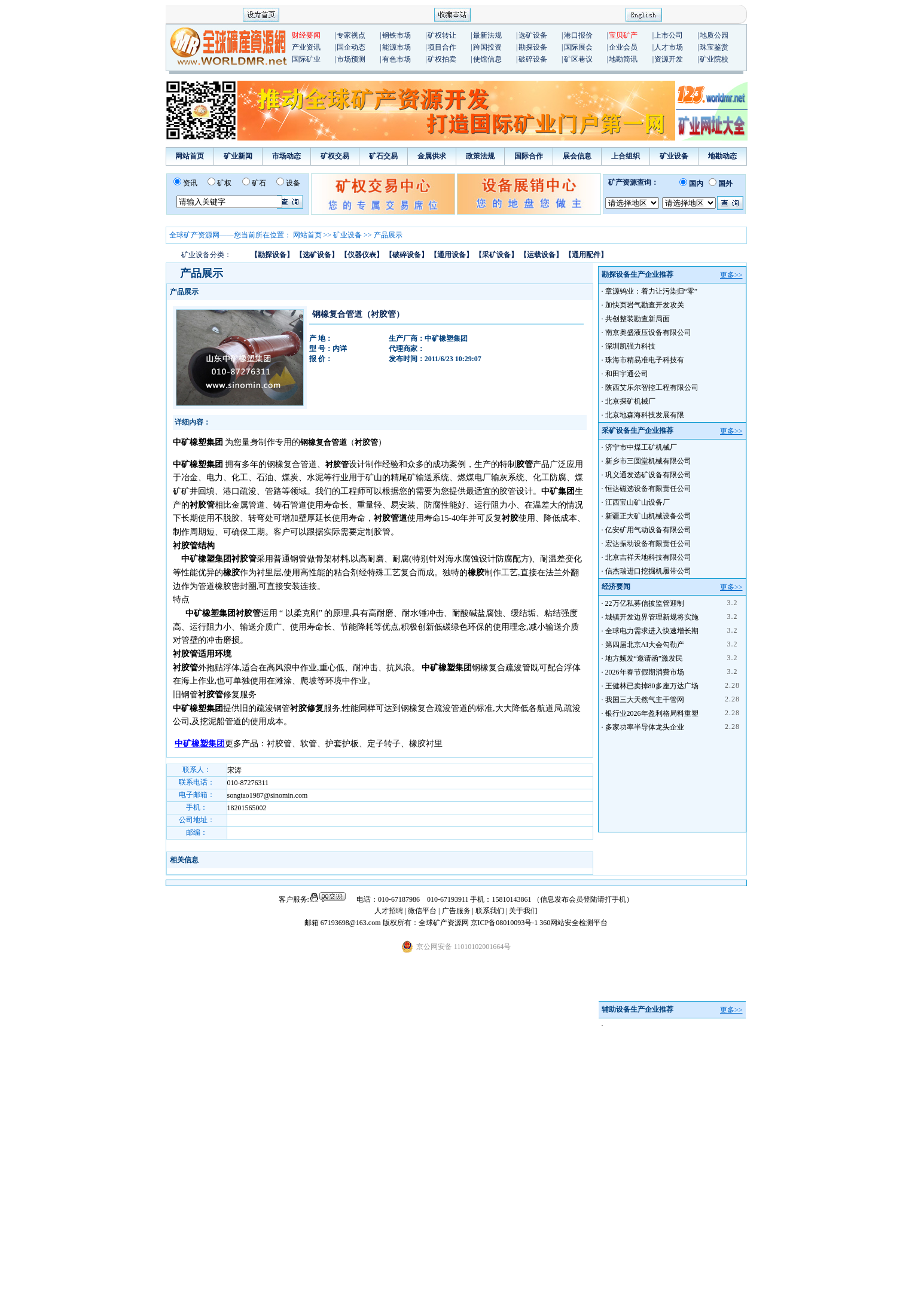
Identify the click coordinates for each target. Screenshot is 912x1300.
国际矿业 (306, 59)
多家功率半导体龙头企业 (644, 727)
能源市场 (396, 47)
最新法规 (487, 35)
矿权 (224, 183)
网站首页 (189, 156)
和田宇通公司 (626, 374)
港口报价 (578, 35)
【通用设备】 (451, 255)
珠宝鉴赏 (714, 47)
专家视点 (351, 35)
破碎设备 (532, 59)
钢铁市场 (396, 35)
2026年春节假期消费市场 (644, 672)
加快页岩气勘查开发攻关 (644, 305)
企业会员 (623, 47)
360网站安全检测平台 (573, 922)
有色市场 (396, 59)
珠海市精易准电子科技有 (644, 360)
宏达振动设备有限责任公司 (648, 543)
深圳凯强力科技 (630, 346)
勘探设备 (532, 47)
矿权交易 (335, 156)
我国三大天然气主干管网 (644, 699)
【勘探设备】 (272, 255)
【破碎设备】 (406, 255)
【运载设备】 (541, 255)
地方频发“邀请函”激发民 (644, 658)
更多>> (731, 275)
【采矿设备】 (496, 255)
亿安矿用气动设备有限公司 (648, 530)
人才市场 (668, 47)
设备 (293, 183)
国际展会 (578, 47)
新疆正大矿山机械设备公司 (648, 516)
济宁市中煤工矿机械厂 (641, 447)
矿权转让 (442, 35)
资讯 (190, 183)
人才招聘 (388, 911)
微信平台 (422, 911)
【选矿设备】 (316, 255)
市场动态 (286, 156)
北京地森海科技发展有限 (644, 415)
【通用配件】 (586, 255)
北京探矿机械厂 (630, 401)
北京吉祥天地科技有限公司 (648, 557)
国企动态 (351, 47)
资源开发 (668, 59)
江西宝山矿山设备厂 (637, 502)
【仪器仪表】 (361, 255)
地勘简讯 (623, 59)
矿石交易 (383, 156)
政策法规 (480, 156)
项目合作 (442, 47)
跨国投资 (487, 47)
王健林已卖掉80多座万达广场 (652, 686)
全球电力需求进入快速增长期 (652, 631)
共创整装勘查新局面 (637, 319)
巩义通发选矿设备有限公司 (648, 475)
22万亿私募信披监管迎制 (644, 603)
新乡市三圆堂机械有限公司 (648, 461)
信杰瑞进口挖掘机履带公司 (648, 571)
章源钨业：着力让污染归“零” (651, 291)
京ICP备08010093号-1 (505, 922)
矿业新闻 (238, 156)
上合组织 (625, 156)
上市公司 (668, 35)
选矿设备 (532, 35)
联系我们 (489, 911)
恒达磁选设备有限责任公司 (648, 488)
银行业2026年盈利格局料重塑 (652, 713)
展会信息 (577, 156)
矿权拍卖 (442, 59)
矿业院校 (714, 59)
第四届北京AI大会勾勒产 (645, 644)
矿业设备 (674, 156)
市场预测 (351, 59)
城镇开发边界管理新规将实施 (652, 617)
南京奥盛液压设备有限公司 (648, 332)
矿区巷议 (578, 59)
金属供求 (431, 156)
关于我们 (523, 911)
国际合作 (528, 156)
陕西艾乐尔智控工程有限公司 (652, 387)
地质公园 (714, 35)
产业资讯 (306, 47)
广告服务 (457, 911)
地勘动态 (722, 156)
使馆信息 (487, 59)
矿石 (259, 183)
